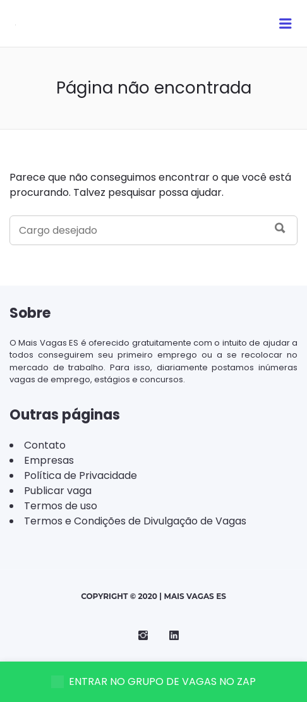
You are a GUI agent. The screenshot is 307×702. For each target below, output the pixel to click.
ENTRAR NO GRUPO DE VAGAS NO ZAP (153, 681)
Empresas (49, 460)
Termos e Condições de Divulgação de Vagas (135, 521)
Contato (45, 445)
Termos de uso (60, 506)
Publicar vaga (58, 490)
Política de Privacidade (80, 475)
